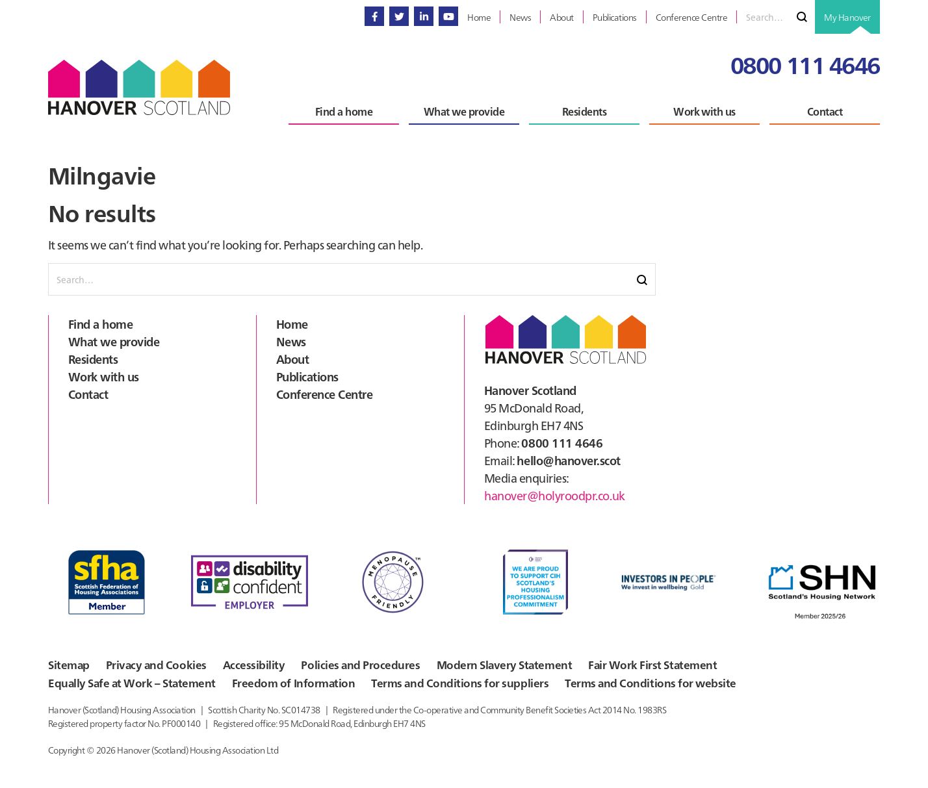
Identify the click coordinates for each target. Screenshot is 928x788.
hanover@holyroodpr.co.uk (554, 495)
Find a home (100, 324)
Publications (307, 376)
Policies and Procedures (357, 667)
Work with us (103, 376)
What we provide (113, 341)
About (292, 359)
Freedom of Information (281, 688)
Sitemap (67, 667)
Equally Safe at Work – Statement (125, 688)
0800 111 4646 (805, 64)
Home (292, 324)
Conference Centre (324, 394)
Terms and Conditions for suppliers (440, 688)
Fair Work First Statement (639, 667)
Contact (88, 394)
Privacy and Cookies (155, 667)
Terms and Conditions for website (621, 688)
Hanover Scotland (139, 87)
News (291, 341)
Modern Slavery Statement (496, 667)
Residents (93, 359)
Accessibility (252, 667)
